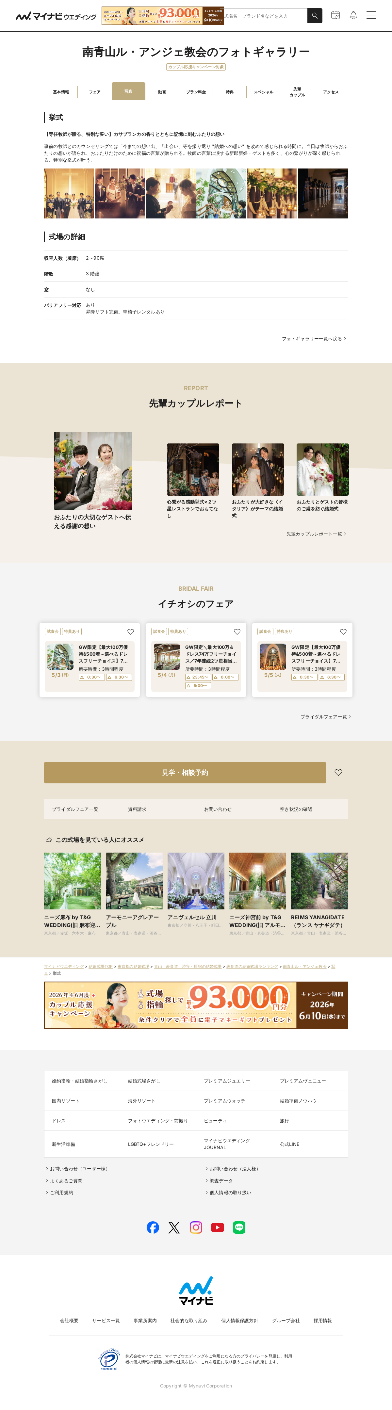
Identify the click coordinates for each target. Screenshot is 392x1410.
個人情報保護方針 (239, 1320)
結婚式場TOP (101, 966)
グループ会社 (286, 1320)
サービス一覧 (106, 1320)
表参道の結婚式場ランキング (252, 966)
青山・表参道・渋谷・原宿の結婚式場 (188, 966)
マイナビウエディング (64, 966)
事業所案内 (145, 1320)
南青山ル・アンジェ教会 (305, 966)
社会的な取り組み (189, 1320)
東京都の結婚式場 (133, 966)
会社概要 (69, 1320)
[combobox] (264, 15)
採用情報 (323, 1320)
